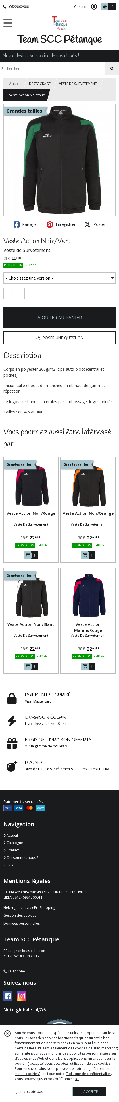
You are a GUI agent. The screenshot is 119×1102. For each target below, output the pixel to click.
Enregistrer (61, 224)
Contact (80, 6)
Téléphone (14, 971)
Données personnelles (21, 923)
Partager (26, 224)
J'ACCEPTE (90, 1091)
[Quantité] (14, 293)
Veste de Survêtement (26, 250)
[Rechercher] (112, 69)
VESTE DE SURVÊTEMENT (78, 83)
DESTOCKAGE (40, 83)
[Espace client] (94, 7)
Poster (95, 224)
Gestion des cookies (19, 915)
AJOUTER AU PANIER (59, 317)
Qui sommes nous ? (20, 857)
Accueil (14, 83)
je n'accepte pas (30, 1091)
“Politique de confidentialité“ (88, 1073)
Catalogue (13, 842)
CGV (8, 865)
